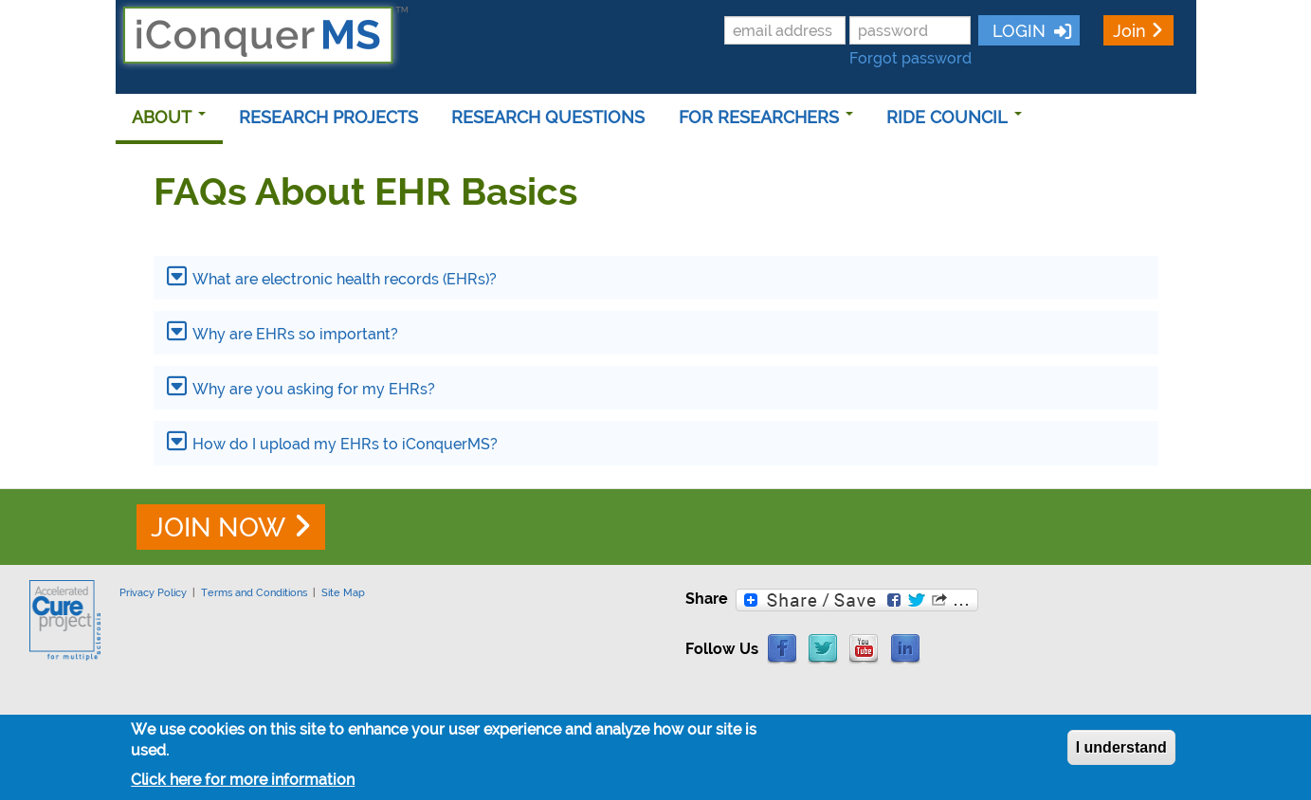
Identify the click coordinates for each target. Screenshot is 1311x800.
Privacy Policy (153, 592)
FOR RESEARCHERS (766, 117)
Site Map (343, 592)
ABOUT (169, 117)
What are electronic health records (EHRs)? (344, 279)
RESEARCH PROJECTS (328, 117)
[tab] (656, 277)
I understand (1121, 747)
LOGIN (1017, 31)
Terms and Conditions (254, 592)
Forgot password (910, 58)
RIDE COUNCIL (954, 117)
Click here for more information (243, 780)
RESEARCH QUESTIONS (548, 117)
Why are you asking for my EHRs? (313, 389)
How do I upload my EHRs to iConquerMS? (345, 444)
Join (1129, 31)
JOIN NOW (218, 527)
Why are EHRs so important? (295, 334)
